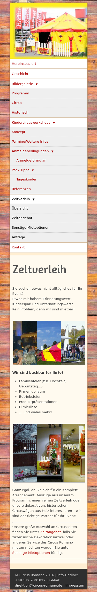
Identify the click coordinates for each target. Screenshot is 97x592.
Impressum (74, 585)
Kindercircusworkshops (31, 122)
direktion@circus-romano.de (38, 585)
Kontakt (18, 247)
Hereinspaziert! (25, 64)
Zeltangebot (22, 218)
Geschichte (21, 74)
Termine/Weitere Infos (30, 141)
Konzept (18, 132)
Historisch (20, 112)
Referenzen (21, 189)
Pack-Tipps (20, 170)
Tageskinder (27, 179)
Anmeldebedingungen (30, 151)
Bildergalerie (22, 84)
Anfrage (18, 237)
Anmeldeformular (31, 160)
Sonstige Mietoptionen (31, 227)
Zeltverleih (21, 199)
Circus (17, 103)
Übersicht (20, 208)
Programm (20, 93)
